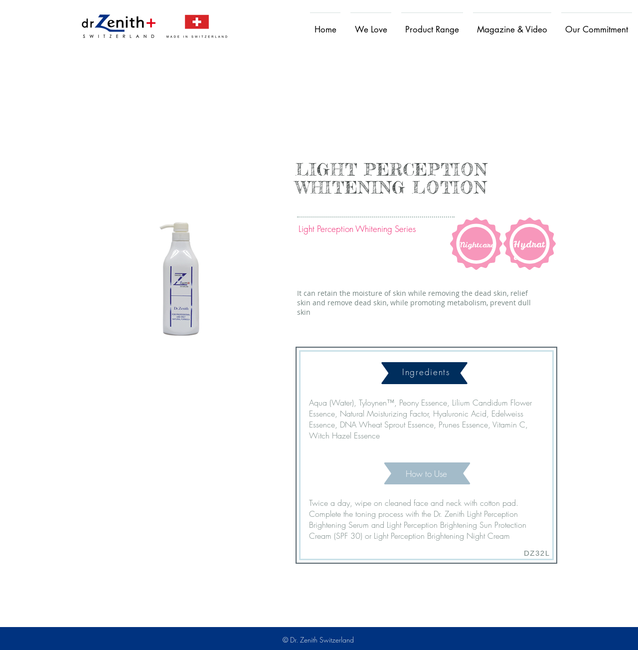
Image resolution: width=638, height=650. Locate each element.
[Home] (119, 25)
